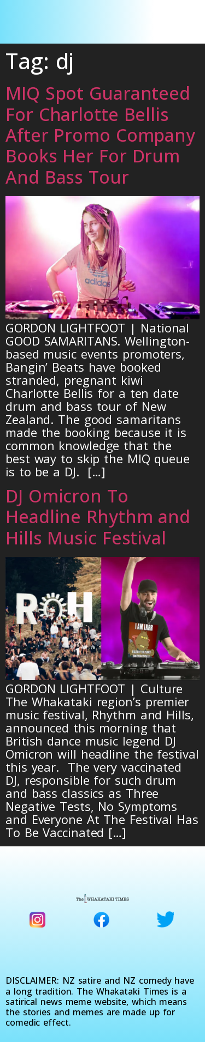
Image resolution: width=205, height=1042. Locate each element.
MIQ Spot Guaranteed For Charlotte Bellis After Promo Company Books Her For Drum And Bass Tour (100, 135)
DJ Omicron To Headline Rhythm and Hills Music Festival (97, 516)
